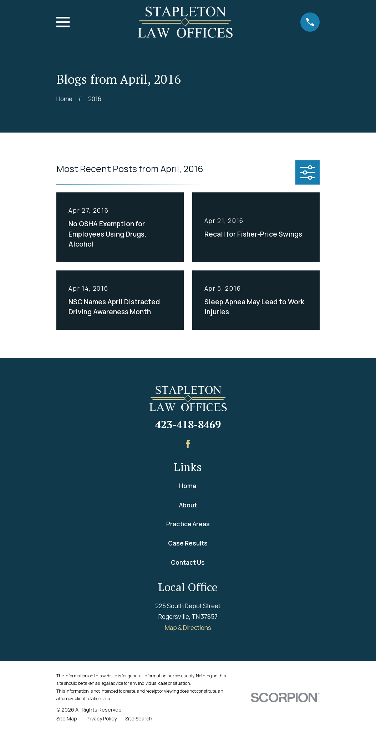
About (188, 505)
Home (188, 486)
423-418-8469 (188, 424)
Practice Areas (188, 524)
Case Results (188, 543)
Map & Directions (188, 628)
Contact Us (188, 562)
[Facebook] (188, 444)
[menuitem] (66, 718)
